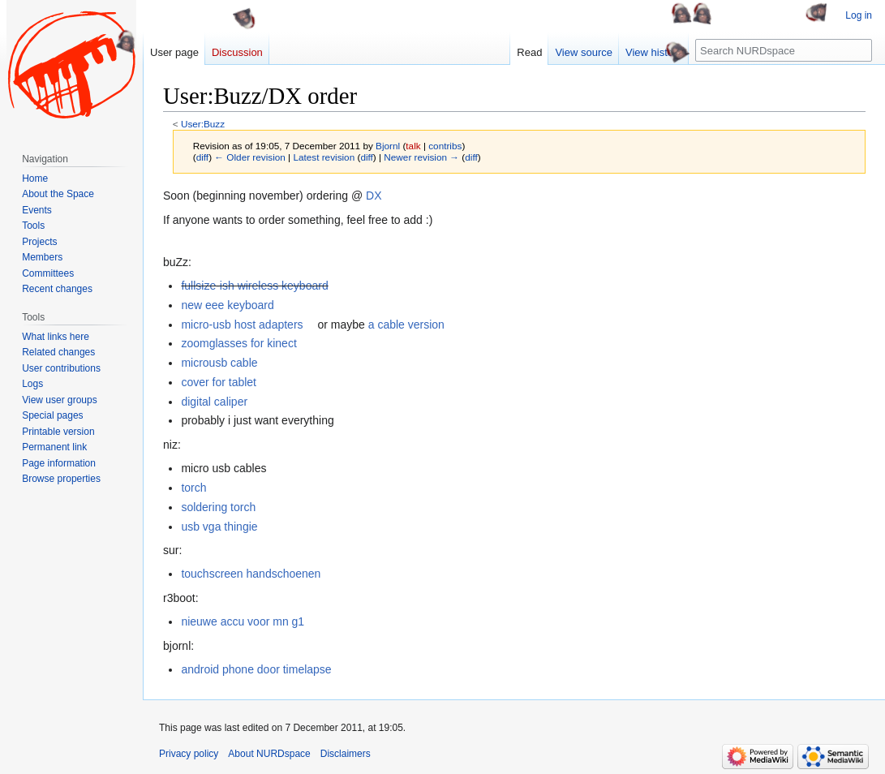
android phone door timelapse (256, 669)
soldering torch (218, 507)
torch (193, 487)
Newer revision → (421, 157)
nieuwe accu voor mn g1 (242, 621)
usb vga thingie (219, 526)
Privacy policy (188, 753)
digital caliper (214, 401)
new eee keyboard (227, 305)
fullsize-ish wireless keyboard (254, 285)
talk (413, 145)
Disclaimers (345, 753)
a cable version (406, 324)
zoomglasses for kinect (238, 343)
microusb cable (219, 362)
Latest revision (323, 157)
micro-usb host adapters (242, 324)
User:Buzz (203, 123)
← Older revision (250, 157)
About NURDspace (269, 753)
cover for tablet (218, 382)
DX (373, 195)
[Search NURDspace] (783, 50)
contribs (445, 145)
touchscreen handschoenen (250, 573)
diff (202, 157)
